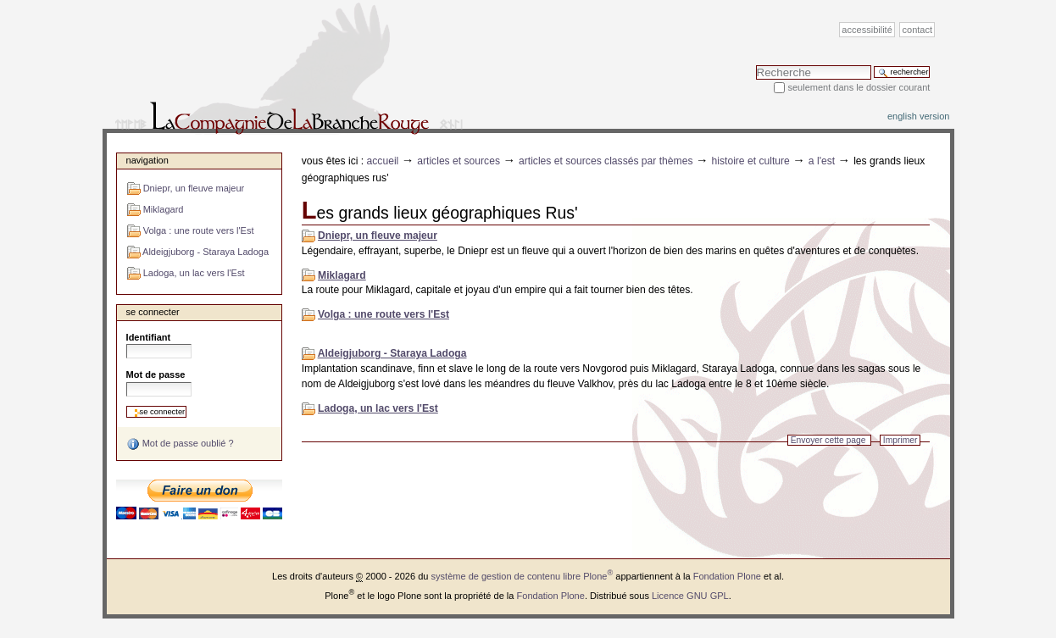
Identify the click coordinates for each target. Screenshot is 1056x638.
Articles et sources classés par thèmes (606, 161)
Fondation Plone (727, 576)
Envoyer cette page (828, 440)
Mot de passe (156, 374)
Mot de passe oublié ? (180, 444)
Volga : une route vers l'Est (383, 314)
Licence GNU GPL (690, 596)
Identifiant (148, 337)
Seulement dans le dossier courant (858, 87)
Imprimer (900, 440)
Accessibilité (867, 30)
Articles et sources (458, 161)
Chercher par (755, 64)
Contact (918, 30)
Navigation (147, 160)
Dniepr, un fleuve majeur (377, 235)
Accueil (383, 161)
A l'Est (822, 161)
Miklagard (342, 275)
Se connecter (153, 312)
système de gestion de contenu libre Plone (522, 576)
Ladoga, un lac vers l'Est (378, 408)
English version (918, 116)
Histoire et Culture (751, 161)
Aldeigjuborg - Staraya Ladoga (392, 353)
